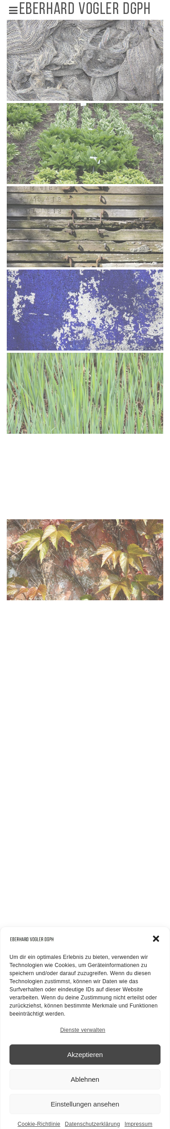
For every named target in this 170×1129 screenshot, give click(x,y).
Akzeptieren (85, 1069)
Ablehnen (85, 1094)
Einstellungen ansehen (85, 1118)
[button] (156, 953)
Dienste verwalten (82, 1045)
